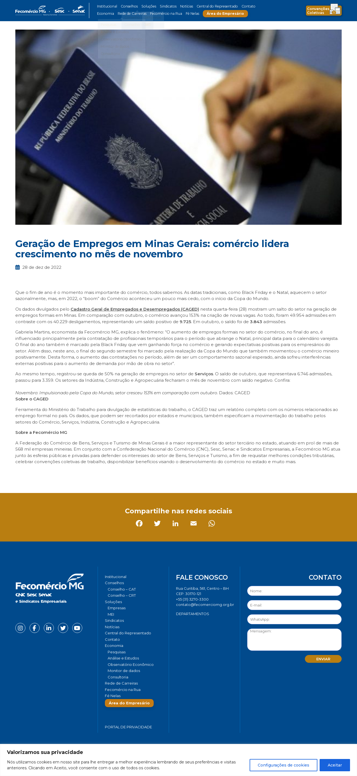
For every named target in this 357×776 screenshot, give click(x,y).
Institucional (107, 6)
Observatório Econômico (131, 664)
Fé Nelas (189, 13)
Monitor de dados (124, 670)
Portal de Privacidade (128, 727)
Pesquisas (117, 652)
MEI (111, 614)
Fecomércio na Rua (163, 13)
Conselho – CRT (122, 595)
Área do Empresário (222, 13)
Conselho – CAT (122, 589)
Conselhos (128, 6)
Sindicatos (166, 6)
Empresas (117, 608)
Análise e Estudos (123, 658)
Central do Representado (213, 6)
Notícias (183, 6)
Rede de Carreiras (131, 13)
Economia (105, 13)
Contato (243, 6)
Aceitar (335, 765)
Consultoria (118, 677)
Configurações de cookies (283, 765)
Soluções (147, 6)
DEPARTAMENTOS (192, 613)
